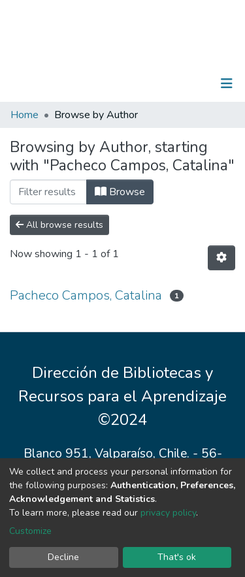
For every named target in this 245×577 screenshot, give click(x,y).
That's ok (176, 557)
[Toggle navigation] (226, 83)
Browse (120, 192)
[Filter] (48, 191)
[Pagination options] (221, 257)
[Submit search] (159, 83)
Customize (30, 531)
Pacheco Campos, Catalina (86, 295)
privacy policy (168, 513)
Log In (186, 83)
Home (24, 115)
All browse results (59, 225)
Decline (63, 557)
